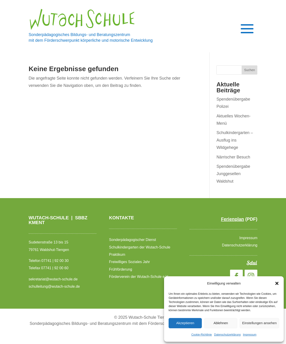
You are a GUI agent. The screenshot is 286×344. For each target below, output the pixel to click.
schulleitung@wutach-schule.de (54, 286)
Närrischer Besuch (233, 157)
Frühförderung (120, 269)
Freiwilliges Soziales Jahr (130, 262)
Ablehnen (220, 323)
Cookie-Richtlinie (201, 334)
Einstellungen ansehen (259, 323)
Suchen (249, 70)
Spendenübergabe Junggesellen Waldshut (233, 174)
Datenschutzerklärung (227, 334)
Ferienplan (232, 219)
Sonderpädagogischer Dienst (133, 240)
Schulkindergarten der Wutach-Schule (140, 247)
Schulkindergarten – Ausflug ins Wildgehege (234, 140)
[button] (277, 283)
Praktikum (117, 254)
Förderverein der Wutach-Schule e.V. (139, 277)
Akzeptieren (185, 323)
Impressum (249, 334)
